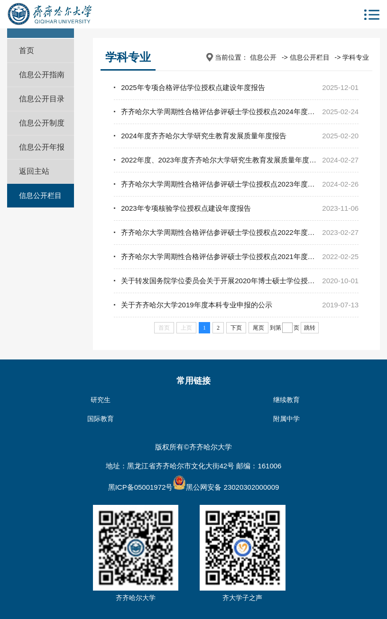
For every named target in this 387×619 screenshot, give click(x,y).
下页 (236, 327)
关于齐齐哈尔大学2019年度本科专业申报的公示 (196, 305)
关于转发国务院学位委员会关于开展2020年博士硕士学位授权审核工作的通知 (242, 281)
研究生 (101, 400)
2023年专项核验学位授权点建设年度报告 (185, 208)
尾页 (258, 327)
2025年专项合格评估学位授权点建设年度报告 (193, 87)
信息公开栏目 (40, 195)
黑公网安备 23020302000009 (226, 487)
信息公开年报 (41, 147)
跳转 (309, 327)
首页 (26, 50)
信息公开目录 (41, 99)
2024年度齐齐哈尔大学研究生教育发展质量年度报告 (203, 136)
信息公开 (263, 57)
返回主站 (34, 171)
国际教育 (100, 418)
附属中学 (286, 418)
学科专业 (355, 57)
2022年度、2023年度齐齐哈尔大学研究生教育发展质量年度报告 (222, 160)
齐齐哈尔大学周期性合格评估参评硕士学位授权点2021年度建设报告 (228, 256)
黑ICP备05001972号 (140, 487)
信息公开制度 (41, 123)
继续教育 (286, 400)
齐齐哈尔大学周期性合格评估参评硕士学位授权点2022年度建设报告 (228, 232)
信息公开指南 (41, 75)
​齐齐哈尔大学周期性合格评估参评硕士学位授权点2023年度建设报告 (228, 184)
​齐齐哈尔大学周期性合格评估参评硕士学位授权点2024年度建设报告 (228, 112)
